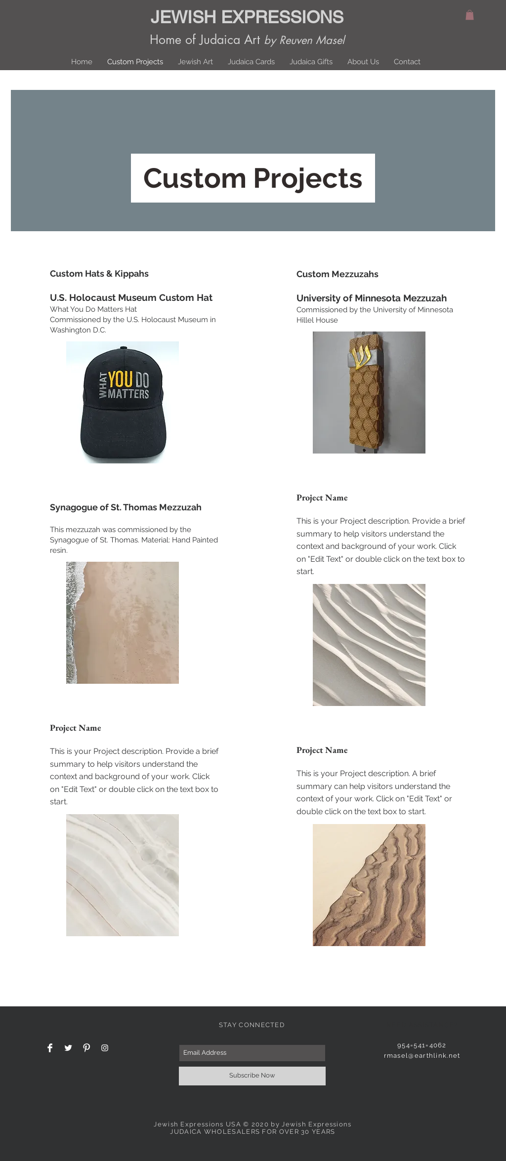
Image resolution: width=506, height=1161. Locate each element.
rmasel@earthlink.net (422, 1055)
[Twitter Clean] (68, 1047)
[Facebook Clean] (49, 1047)
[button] (469, 15)
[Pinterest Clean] (86, 1047)
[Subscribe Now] (252, 1076)
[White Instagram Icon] (104, 1047)
